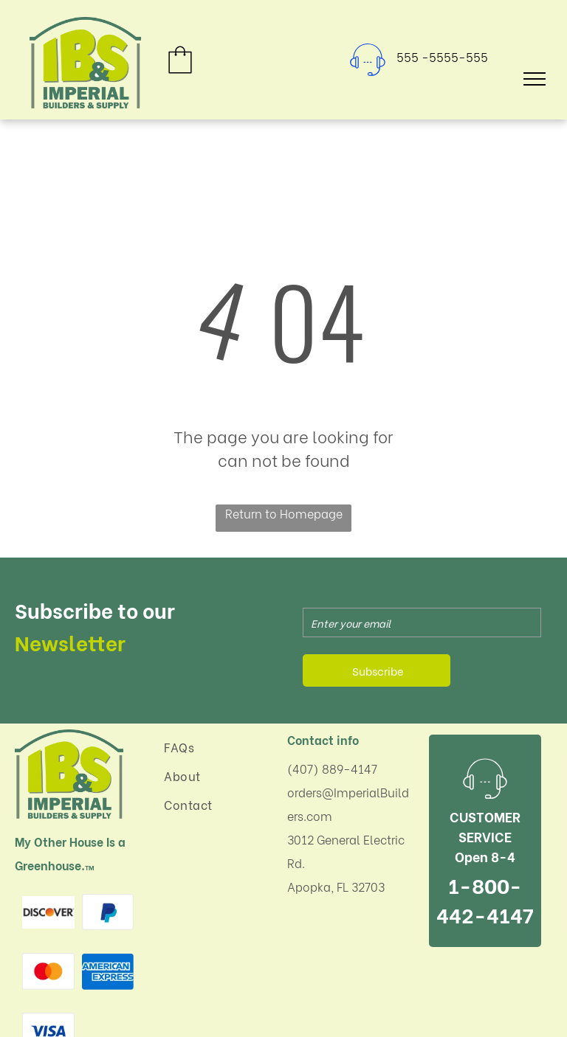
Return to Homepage (284, 512)
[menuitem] (216, 746)
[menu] (534, 79)
